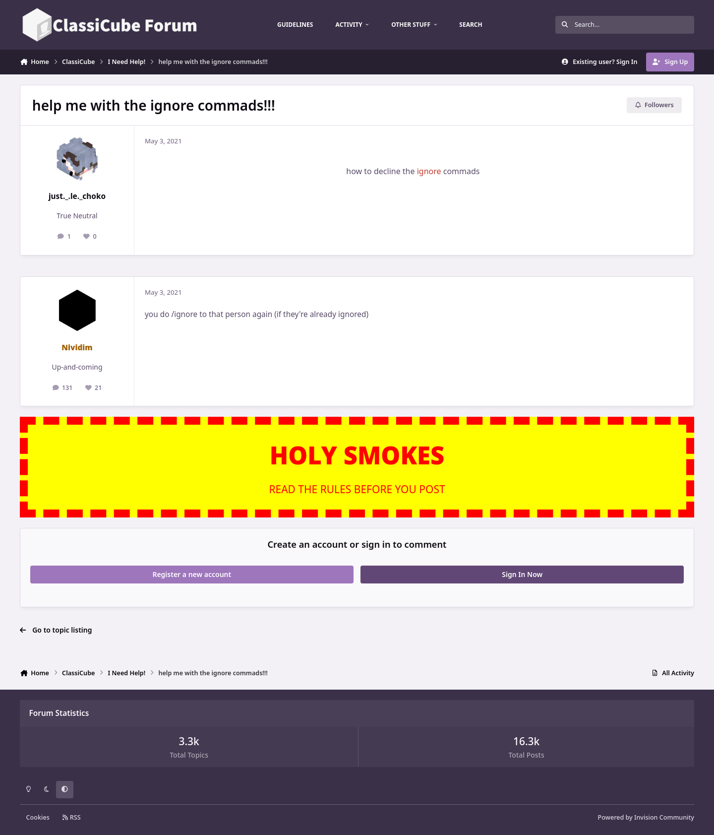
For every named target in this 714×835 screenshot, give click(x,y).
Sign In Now (522, 574)
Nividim (77, 347)
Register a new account (191, 574)
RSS (71, 817)
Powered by (646, 817)
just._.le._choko (77, 196)
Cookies (38, 817)
